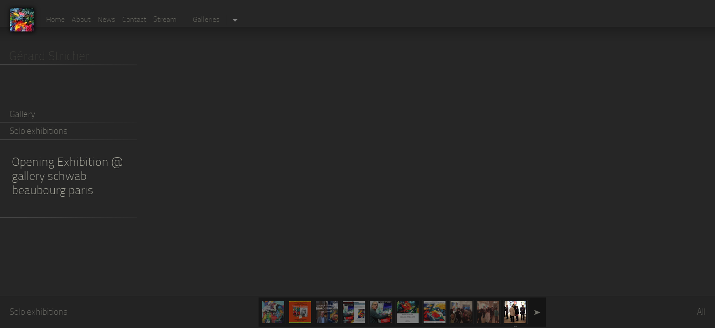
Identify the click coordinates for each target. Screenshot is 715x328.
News (106, 20)
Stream (164, 20)
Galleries (206, 20)
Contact (134, 20)
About (81, 20)
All (701, 312)
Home (55, 20)
